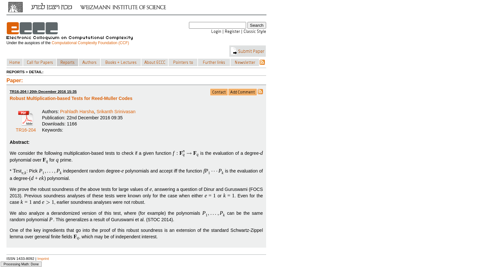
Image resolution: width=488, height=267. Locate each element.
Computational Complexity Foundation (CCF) (90, 43)
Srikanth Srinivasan (116, 111)
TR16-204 (26, 127)
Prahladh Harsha (77, 111)
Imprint (43, 258)
